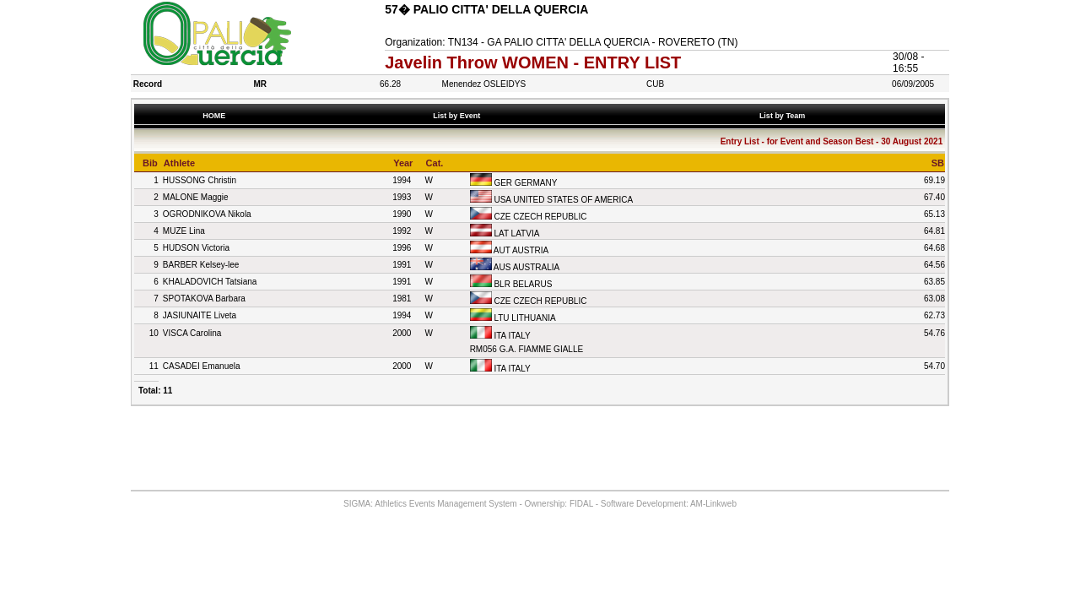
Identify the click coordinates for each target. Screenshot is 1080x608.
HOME (214, 115)
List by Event (459, 115)
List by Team (784, 115)
